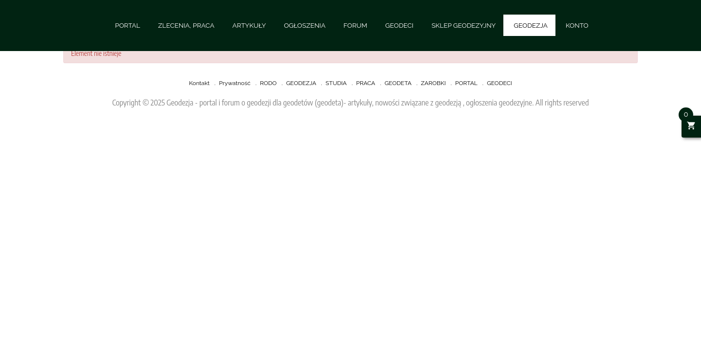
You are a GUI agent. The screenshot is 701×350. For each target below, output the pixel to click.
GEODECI (399, 25)
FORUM (356, 25)
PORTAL (127, 25)
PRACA (365, 83)
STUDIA (336, 83)
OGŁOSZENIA (304, 25)
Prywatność (235, 83)
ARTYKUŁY (249, 25)
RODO (268, 83)
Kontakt (199, 83)
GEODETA (398, 83)
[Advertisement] (292, 156)
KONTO (577, 25)
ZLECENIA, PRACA (186, 25)
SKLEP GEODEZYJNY (463, 25)
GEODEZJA (531, 25)
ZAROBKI (433, 83)
